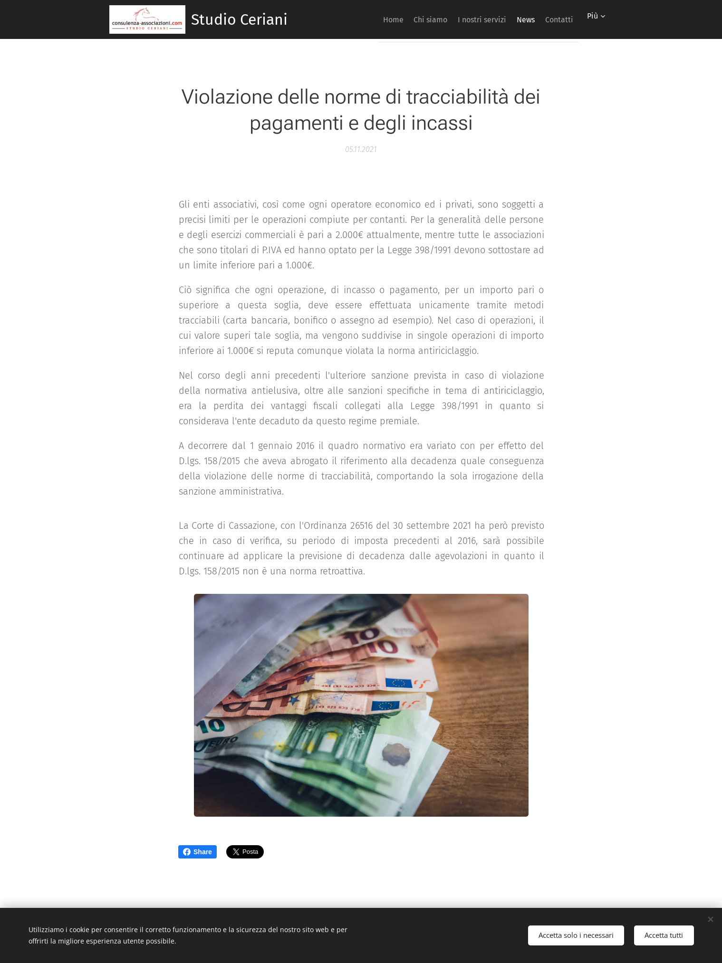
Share (197, 852)
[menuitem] (363, 19)
